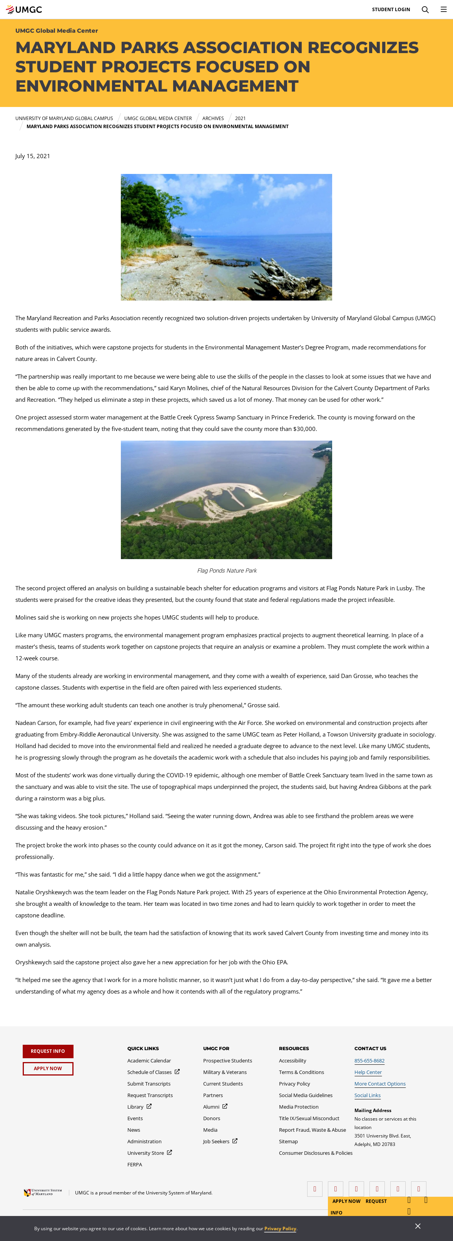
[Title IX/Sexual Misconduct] (309, 1118)
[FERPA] (134, 1164)
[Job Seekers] (220, 1141)
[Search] (425, 9)
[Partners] (213, 1095)
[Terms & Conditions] (301, 1072)
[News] (133, 1129)
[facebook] (316, 1186)
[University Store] (150, 1152)
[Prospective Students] (227, 1060)
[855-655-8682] (369, 1060)
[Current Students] (223, 1083)
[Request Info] (48, 1051)
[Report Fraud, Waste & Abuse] (312, 1129)
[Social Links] (367, 1095)
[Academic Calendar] (149, 1060)
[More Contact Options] (380, 1083)
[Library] (139, 1106)
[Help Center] (368, 1072)
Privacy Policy (280, 1228)
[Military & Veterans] (225, 1072)
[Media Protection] (299, 1106)
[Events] (135, 1118)
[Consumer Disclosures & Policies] (316, 1152)
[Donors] (211, 1118)
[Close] (418, 1227)
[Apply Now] (48, 1069)
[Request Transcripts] (150, 1095)
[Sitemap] (288, 1141)
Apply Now (347, 1201)
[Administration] (144, 1141)
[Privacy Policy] (294, 1083)
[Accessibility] (292, 1060)
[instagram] (358, 1186)
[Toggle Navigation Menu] (444, 9)
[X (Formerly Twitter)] (379, 1186)
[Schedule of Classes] (154, 1072)
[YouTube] (420, 1186)
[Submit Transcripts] (149, 1083)
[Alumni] (215, 1106)
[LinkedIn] (337, 1186)
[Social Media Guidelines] (306, 1095)
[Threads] (400, 1186)
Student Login (391, 9)
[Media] (210, 1129)
